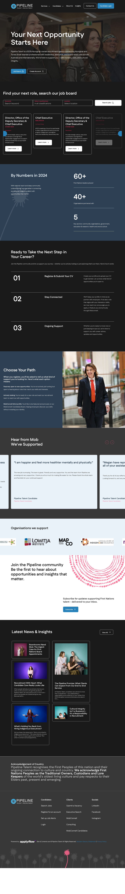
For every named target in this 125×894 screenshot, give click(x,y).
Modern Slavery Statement (86, 842)
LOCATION (67, 101)
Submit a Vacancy (74, 805)
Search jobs (106, 103)
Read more (67, 490)
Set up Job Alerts (48, 818)
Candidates (58, 6)
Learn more (12, 148)
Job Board (18, 71)
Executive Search (73, 812)
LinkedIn (95, 805)
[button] (4, 133)
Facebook (96, 812)
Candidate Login (106, 6)
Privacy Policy (101, 842)
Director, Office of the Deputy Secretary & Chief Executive (17, 121)
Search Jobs (46, 805)
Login (43, 824)
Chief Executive (44, 118)
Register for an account (51, 812)
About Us (69, 6)
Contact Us (90, 6)
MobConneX (71, 818)
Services (45, 6)
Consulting (71, 824)
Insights (78, 6)
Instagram (96, 818)
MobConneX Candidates (76, 830)
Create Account (37, 71)
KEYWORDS (8, 101)
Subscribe (70, 609)
